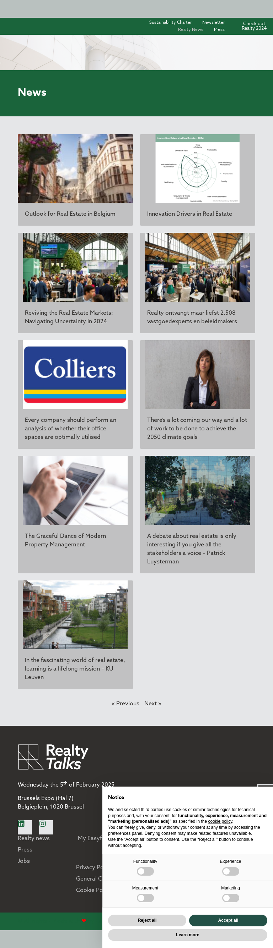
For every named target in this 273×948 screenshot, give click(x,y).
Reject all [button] (147, 920)
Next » (152, 704)
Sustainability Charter (170, 23)
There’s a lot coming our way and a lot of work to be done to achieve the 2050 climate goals (197, 429)
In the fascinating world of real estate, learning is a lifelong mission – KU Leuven (75, 669)
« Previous (125, 704)
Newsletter (213, 23)
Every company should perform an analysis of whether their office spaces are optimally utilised (70, 429)
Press (219, 30)
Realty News (190, 30)
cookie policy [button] (220, 821)
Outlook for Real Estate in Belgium (70, 214)
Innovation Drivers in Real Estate (189, 214)
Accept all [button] (228, 920)
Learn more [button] (187, 934)
